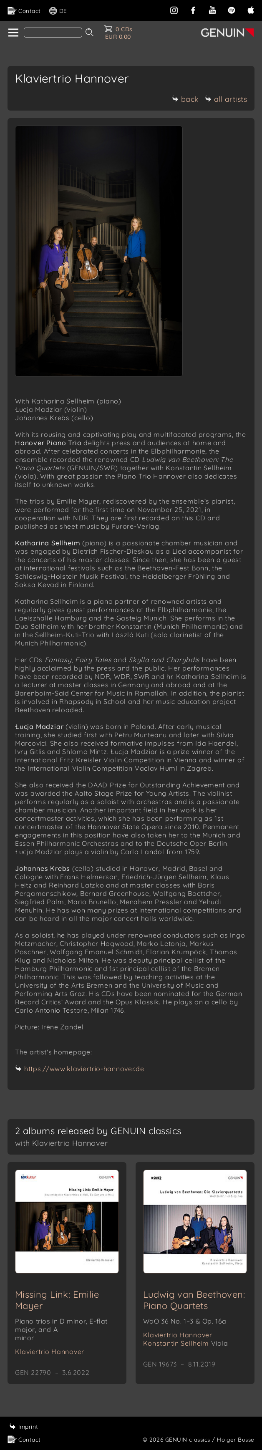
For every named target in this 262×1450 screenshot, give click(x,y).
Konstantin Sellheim (185, 1343)
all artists (226, 99)
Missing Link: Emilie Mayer (57, 1300)
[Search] (53, 33)
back (185, 99)
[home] (13, 33)
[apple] (251, 9)
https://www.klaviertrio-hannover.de (84, 1068)
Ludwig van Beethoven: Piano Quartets (194, 1300)
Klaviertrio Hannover (49, 1351)
